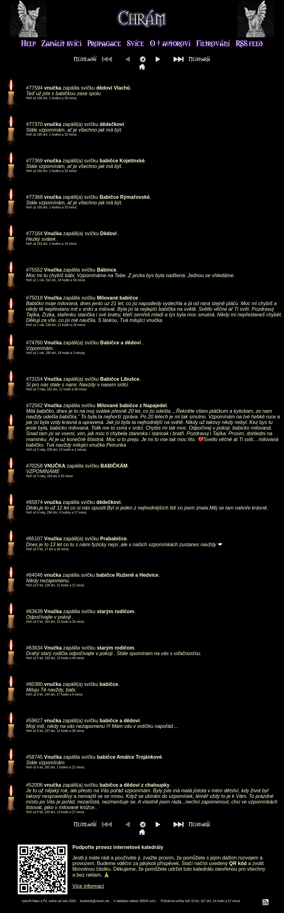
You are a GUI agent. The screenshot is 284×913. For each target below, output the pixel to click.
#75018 (34, 297)
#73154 (34, 379)
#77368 (34, 197)
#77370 (34, 124)
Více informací (88, 886)
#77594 (34, 88)
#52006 (34, 785)
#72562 (34, 405)
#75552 (34, 270)
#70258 (34, 465)
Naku (35, 901)
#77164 (34, 233)
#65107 (34, 538)
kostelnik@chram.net (94, 901)
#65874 (34, 502)
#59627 (34, 720)
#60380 (34, 684)
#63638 (34, 611)
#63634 (34, 647)
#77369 (34, 160)
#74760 (34, 342)
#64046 (34, 575)
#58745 (34, 757)
